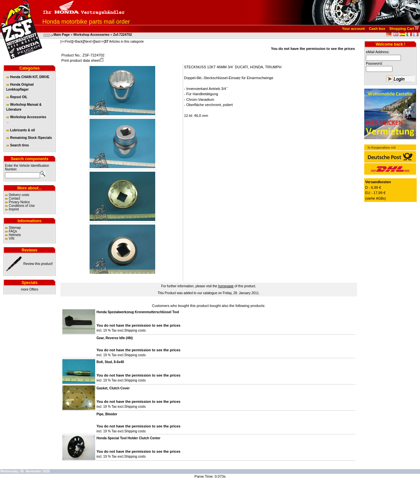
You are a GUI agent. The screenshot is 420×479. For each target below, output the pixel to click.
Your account (353, 29)
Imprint (14, 209)
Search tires (17, 145)
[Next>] (88, 41)
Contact (14, 198)
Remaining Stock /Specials (29, 138)
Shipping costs (135, 330)
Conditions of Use (22, 205)
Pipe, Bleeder (106, 414)
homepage (226, 286)
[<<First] (66, 41)
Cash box (377, 29)
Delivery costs (19, 195)
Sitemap (15, 227)
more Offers (29, 289)
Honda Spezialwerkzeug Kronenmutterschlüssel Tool (137, 312)
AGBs (380, 198)
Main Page (61, 34)
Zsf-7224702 (122, 34)
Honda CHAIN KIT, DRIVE (27, 77)
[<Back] (78, 41)
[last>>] (99, 41)
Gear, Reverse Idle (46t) (114, 338)
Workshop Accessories (92, 34)
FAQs (13, 231)
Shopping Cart (401, 29)
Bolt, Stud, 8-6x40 (110, 362)
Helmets (15, 235)
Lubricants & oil (20, 130)
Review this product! (38, 264)
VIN (11, 238)
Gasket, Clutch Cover (113, 388)
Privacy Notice (19, 202)
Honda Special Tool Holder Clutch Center (128, 438)
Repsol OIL (17, 97)
